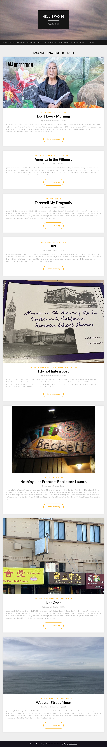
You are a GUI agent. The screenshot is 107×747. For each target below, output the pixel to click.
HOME (5, 42)
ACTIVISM (21, 42)
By (46, 120)
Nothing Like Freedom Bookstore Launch (53, 481)
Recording (43, 367)
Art (53, 246)
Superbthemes (72, 744)
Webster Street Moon (53, 702)
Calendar (49, 478)
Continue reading (53, 139)
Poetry (55, 112)
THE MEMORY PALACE (34, 42)
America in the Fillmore (53, 159)
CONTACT (92, 42)
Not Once (53, 602)
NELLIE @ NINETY (65, 42)
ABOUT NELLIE (79, 42)
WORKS (12, 42)
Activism (45, 112)
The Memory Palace (60, 367)
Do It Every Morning (53, 116)
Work (63, 112)
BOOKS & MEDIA (50, 42)
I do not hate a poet (53, 371)
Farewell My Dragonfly (53, 202)
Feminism (50, 156)
